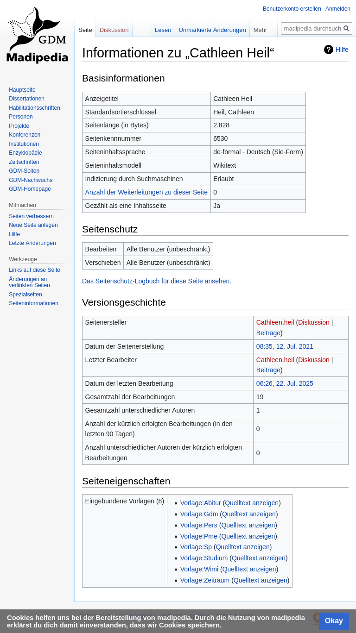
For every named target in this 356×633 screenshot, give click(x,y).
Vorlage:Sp (196, 547)
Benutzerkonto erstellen (292, 9)
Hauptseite (22, 90)
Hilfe (342, 49)
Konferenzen (24, 135)
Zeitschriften (24, 162)
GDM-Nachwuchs (30, 180)
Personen (20, 116)
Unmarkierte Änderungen (205, 29)
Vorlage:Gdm (199, 514)
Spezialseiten (25, 294)
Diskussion (314, 322)
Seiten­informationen (33, 303)
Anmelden (337, 9)
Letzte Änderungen (32, 243)
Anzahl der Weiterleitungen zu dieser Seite (146, 192)
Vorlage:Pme (198, 536)
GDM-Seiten (24, 171)
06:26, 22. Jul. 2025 (284, 383)
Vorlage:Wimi (199, 569)
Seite (85, 29)
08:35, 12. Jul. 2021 (284, 346)
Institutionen (24, 144)
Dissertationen (26, 98)
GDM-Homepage (30, 189)
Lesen (156, 29)
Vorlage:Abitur (200, 503)
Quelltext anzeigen (252, 503)
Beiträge (268, 333)
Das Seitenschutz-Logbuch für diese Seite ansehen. (156, 281)
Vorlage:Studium (204, 558)
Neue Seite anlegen (33, 225)
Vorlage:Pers (198, 525)
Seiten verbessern (31, 216)
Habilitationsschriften (34, 108)
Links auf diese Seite (34, 270)
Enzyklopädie (25, 153)
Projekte (19, 126)
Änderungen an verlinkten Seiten (29, 282)
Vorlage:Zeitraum (205, 580)
